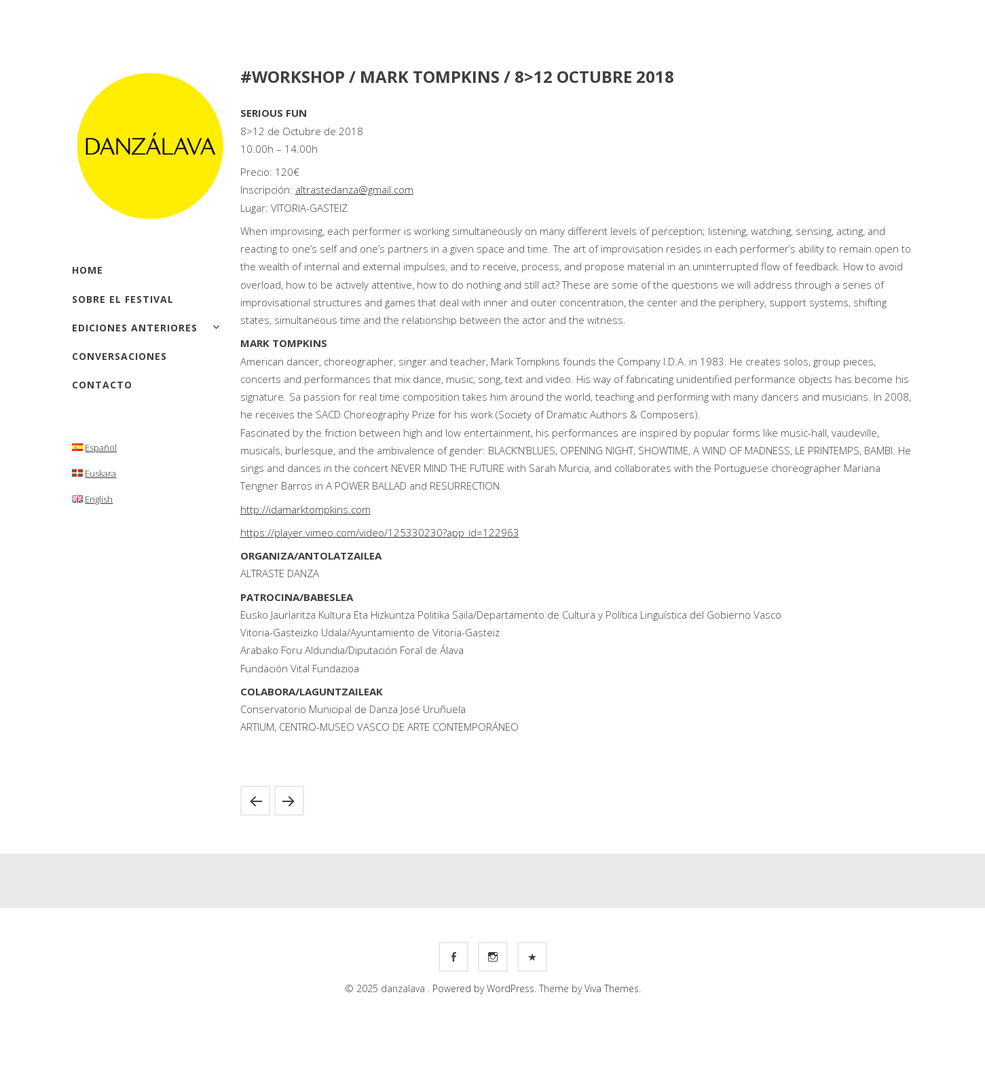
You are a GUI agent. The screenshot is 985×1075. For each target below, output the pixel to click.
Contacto (102, 384)
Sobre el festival (123, 299)
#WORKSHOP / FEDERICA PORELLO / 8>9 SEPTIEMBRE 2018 (255, 801)
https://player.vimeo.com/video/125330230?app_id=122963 (379, 532)
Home (87, 269)
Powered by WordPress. (485, 988)
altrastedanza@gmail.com (354, 189)
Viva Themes (611, 988)
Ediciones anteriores (135, 327)
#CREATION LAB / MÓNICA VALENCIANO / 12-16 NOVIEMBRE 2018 (289, 801)
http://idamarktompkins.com (305, 509)
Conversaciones (119, 356)
